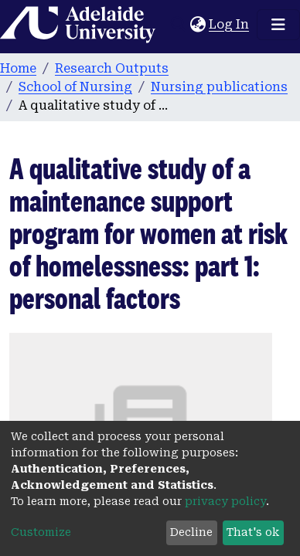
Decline (191, 532)
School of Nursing (75, 87)
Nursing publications (219, 87)
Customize (41, 532)
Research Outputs (112, 68)
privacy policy (225, 501)
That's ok (253, 532)
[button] (197, 24)
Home (18, 68)
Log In (230, 24)
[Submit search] (178, 24)
